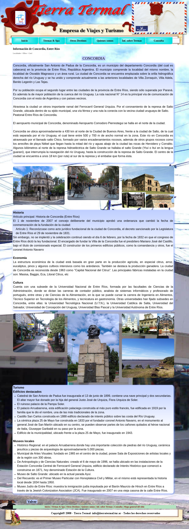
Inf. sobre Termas (104, 507)
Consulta (118, 507)
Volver (32, 501)
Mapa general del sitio (134, 507)
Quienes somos (88, 507)
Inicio (47, 507)
